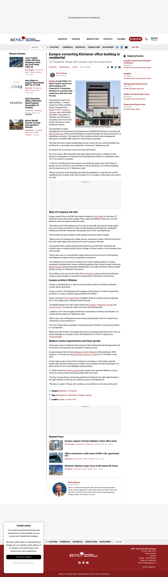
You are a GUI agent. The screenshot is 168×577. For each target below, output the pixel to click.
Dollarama (101, 305)
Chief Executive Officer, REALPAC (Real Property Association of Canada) (33, 103)
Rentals (88, 395)
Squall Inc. (152, 567)
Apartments (29, 132)
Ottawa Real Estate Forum (134, 104)
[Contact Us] (127, 47)
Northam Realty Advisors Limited (84, 354)
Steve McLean (61, 73)
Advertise (62, 39)
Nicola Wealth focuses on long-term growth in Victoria (33, 123)
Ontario (74, 67)
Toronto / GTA (34, 90)
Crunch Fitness (55, 307)
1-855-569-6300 (150, 558)
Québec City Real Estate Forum (137, 94)
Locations (53, 47)
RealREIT (127, 74)
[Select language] (37, 47)
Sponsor (76, 39)
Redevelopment (64, 67)
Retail (27, 72)
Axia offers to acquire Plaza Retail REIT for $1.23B (34, 82)
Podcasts (107, 39)
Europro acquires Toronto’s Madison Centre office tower (91, 441)
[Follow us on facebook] (118, 47)
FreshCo (92, 305)
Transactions (94, 47)
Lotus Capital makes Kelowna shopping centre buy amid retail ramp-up (32, 62)
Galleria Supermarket (75, 370)
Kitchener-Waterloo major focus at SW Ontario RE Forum (91, 466)
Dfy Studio (99, 216)
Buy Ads (135, 47)
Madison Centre (81, 352)
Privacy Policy (72, 574)
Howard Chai (29, 130)
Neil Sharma (69, 459)
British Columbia (35, 72)
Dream (51, 110)
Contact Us (105, 574)
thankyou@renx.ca (149, 563)
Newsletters (93, 39)
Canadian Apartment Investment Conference (137, 62)
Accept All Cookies (23, 557)
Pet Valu (109, 305)
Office (85, 459)
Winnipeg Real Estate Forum (135, 84)
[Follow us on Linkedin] (123, 47)
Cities (85, 469)
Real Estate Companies (76, 395)
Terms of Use (95, 574)
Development (108, 47)
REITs (27, 90)
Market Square (55, 267)
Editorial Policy (83, 574)
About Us (62, 574)
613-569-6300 (151, 560)
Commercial (68, 47)
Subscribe (135, 39)
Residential (80, 47)
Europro (52, 81)
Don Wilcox (68, 469)
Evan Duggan (29, 70)
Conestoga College (92, 273)
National (28, 113)
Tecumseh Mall (55, 337)
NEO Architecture (56, 134)
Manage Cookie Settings (23, 563)
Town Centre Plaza (71, 298)
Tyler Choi (28, 88)
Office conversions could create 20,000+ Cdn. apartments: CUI (92, 454)
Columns (121, 39)
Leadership (38, 110)
